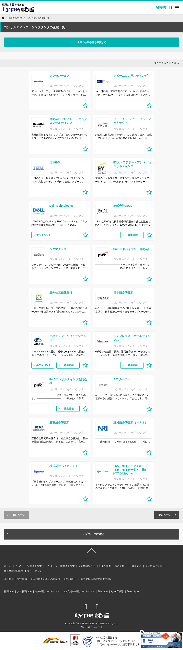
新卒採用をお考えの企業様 (45, 579)
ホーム (7, 566)
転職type (9, 591)
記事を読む (105, 566)
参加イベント (43, 235)
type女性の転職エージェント (78, 591)
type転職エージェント (47, 591)
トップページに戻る (92, 534)
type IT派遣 (117, 591)
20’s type (103, 591)
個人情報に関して (14, 570)
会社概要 (9, 579)
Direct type (133, 591)
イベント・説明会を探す (28, 566)
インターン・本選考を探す (60, 566)
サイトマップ (34, 570)
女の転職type (24, 591)
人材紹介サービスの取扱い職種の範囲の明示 (88, 579)
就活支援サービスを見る (128, 566)
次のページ (164, 514)
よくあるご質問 (153, 566)
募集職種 (133, 235)
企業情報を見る (86, 566)
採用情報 (22, 579)
